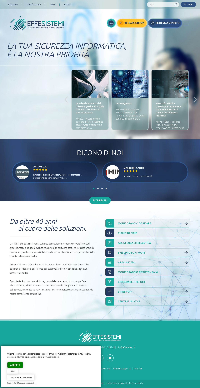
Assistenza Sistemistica (147, 243)
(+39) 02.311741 (106, 347)
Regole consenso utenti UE (27, 383)
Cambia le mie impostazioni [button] (21, 377)
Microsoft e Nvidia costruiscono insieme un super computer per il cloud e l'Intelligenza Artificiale (168, 109)
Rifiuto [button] (12, 371)
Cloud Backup (147, 233)
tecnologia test (124, 103)
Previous (65, 99)
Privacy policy (12, 383)
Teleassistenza (103, 368)
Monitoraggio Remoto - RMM (147, 272)
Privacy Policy (112, 383)
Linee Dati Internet (147, 282)
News (52, 4)
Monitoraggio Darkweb (147, 223)
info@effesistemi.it (126, 347)
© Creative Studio (136, 383)
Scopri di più (100, 200)
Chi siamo (13, 4)
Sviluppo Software (147, 252)
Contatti (68, 4)
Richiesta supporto (122, 368)
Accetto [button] (15, 365)
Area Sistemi (147, 262)
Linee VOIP (147, 291)
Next (194, 99)
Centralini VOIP (147, 301)
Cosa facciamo (34, 4)
